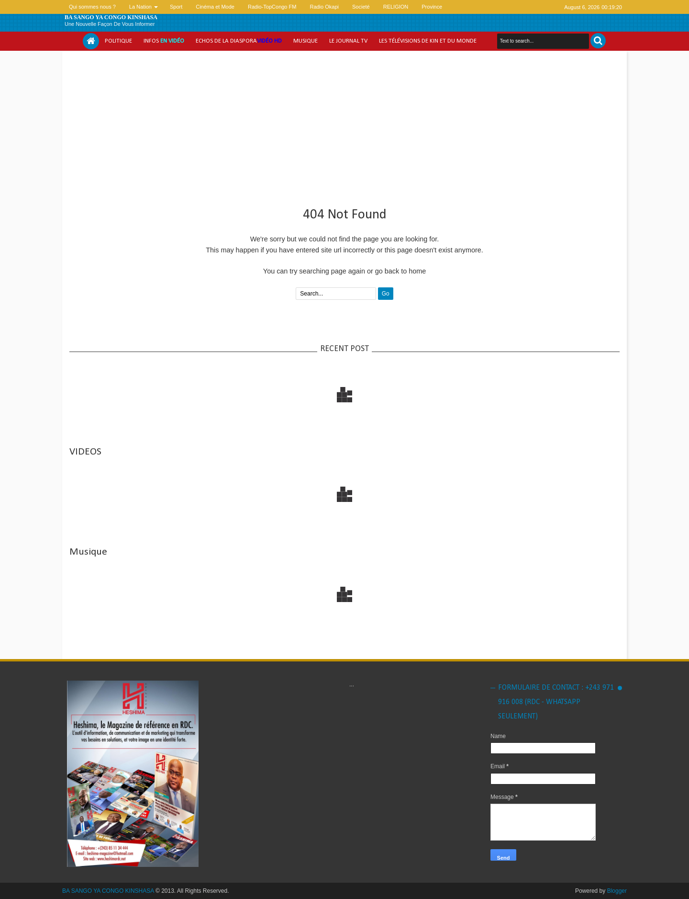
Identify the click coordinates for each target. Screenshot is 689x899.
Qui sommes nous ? (92, 7)
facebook (543, 7)
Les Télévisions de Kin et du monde (428, 41)
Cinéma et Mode (215, 7)
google (555, 7)
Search (598, 40)
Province (432, 7)
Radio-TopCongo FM (272, 7)
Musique (305, 41)
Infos (164, 41)
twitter (530, 7)
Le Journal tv (348, 41)
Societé (361, 7)
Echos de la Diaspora (239, 41)
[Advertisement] (344, 125)
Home (91, 41)
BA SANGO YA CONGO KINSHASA (111, 17)
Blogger (617, 891)
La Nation (140, 7)
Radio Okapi (324, 7)
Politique (118, 41)
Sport (176, 7)
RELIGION (396, 7)
